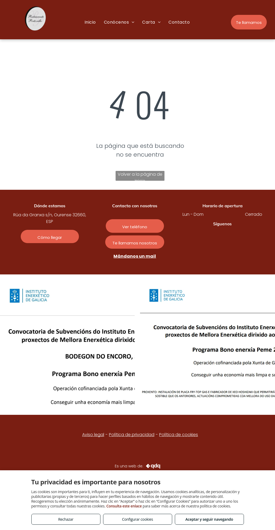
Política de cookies (178, 435)
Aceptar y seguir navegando (209, 519)
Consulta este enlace (124, 506)
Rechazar (65, 519)
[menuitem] (90, 22)
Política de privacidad (131, 435)
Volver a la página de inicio (140, 176)
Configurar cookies (137, 519)
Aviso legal (93, 435)
